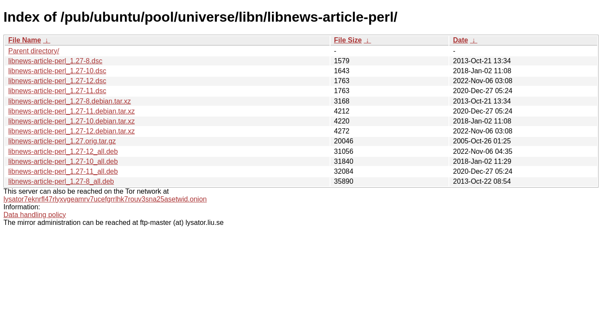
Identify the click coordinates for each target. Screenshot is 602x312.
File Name (24, 40)
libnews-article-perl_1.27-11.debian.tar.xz (71, 111)
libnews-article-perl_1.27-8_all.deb (61, 181)
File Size (348, 40)
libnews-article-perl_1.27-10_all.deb (63, 161)
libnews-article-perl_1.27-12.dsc (57, 80)
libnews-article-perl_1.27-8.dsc (55, 61)
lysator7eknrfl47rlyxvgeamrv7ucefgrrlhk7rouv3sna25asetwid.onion (105, 199)
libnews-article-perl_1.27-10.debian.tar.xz (71, 121)
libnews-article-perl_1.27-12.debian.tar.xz (71, 131)
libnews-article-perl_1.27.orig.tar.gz (62, 141)
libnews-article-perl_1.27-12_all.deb (63, 151)
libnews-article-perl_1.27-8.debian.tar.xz (69, 101)
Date (460, 40)
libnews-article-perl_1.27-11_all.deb (63, 171)
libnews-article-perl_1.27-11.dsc (57, 90)
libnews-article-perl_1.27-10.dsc (57, 71)
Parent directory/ (33, 51)
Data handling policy (34, 214)
